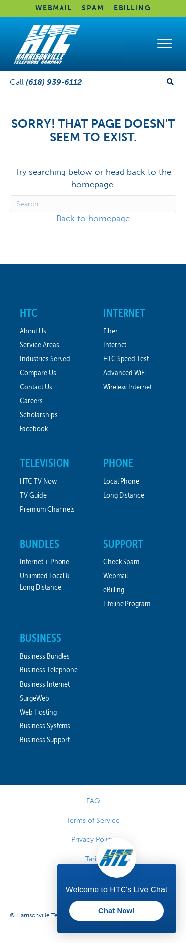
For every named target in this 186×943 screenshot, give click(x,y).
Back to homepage (93, 218)
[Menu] (164, 44)
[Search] (93, 203)
